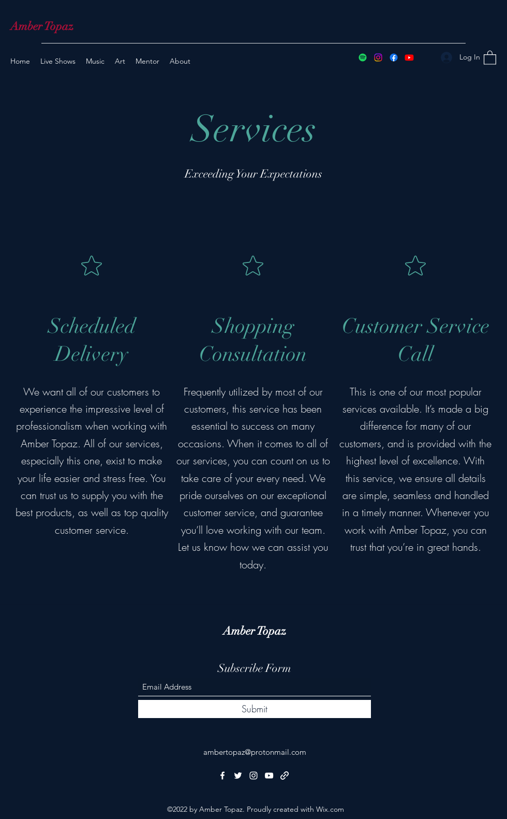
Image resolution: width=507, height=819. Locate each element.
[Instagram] (378, 57)
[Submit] (254, 709)
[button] (490, 57)
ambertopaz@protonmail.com (254, 752)
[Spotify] (362, 57)
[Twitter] (238, 775)
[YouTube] (409, 57)
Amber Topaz (41, 26)
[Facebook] (394, 57)
